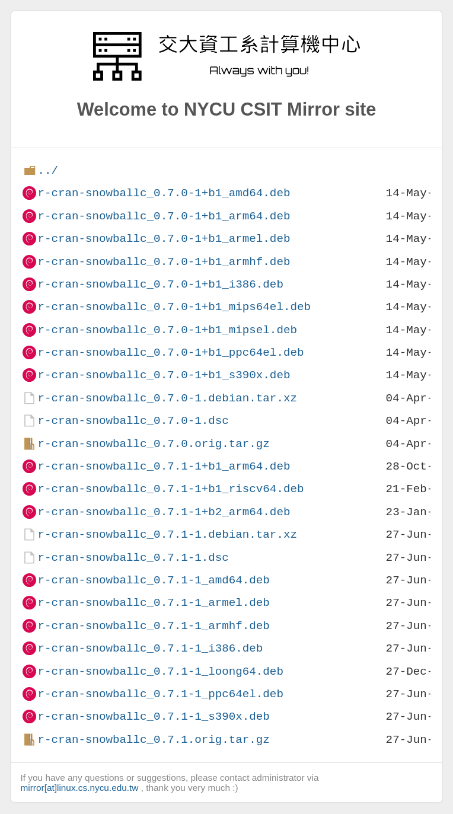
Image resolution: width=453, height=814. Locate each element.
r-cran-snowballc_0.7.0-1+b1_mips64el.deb (174, 307)
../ (47, 170)
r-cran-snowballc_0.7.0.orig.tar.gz (153, 444)
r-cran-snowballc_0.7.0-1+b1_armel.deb (163, 239)
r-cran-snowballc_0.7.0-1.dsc (132, 421)
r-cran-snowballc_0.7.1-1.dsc (132, 558)
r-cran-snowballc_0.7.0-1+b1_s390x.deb (163, 375)
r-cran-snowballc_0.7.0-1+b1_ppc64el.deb (170, 352)
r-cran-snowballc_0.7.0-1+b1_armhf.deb (163, 262)
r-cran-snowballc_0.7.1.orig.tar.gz (153, 740)
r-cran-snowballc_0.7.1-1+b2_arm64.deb (163, 512)
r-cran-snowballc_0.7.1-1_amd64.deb (153, 580)
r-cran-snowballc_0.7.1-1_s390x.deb (153, 716)
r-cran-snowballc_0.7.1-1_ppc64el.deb (160, 694)
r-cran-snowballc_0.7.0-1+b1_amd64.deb (163, 193)
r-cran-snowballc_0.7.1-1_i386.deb (150, 648)
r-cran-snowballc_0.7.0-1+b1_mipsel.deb (166, 330)
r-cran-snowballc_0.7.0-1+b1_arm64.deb (163, 216)
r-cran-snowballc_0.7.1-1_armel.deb (153, 603)
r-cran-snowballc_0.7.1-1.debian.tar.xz (166, 534)
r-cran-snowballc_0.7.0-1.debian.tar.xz (166, 398)
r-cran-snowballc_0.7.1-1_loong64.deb (160, 671)
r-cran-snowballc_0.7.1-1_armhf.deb (153, 626)
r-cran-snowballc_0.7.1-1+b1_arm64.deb (163, 466)
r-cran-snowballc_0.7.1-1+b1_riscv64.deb (170, 489)
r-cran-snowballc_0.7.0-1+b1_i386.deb (160, 284)
